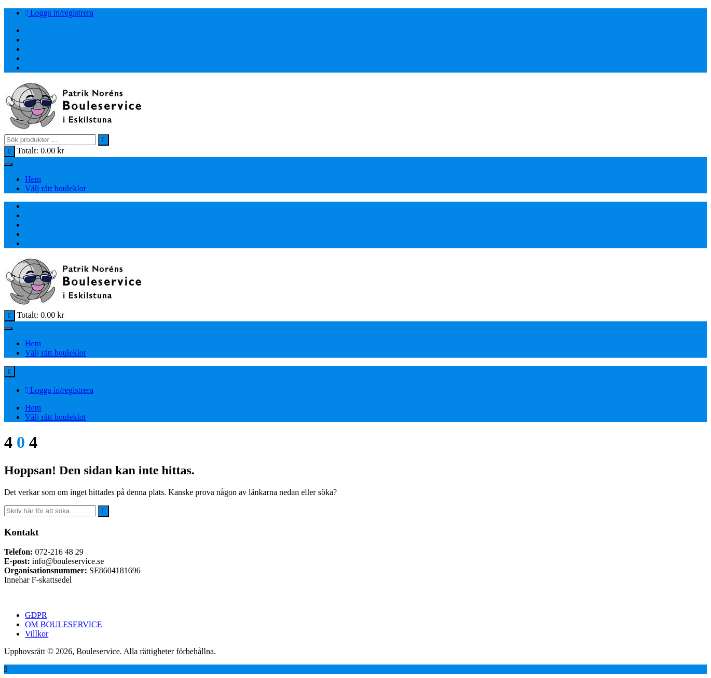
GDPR (36, 615)
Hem (33, 179)
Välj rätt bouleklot (55, 188)
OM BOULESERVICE (63, 624)
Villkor (36, 633)
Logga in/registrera (59, 12)
